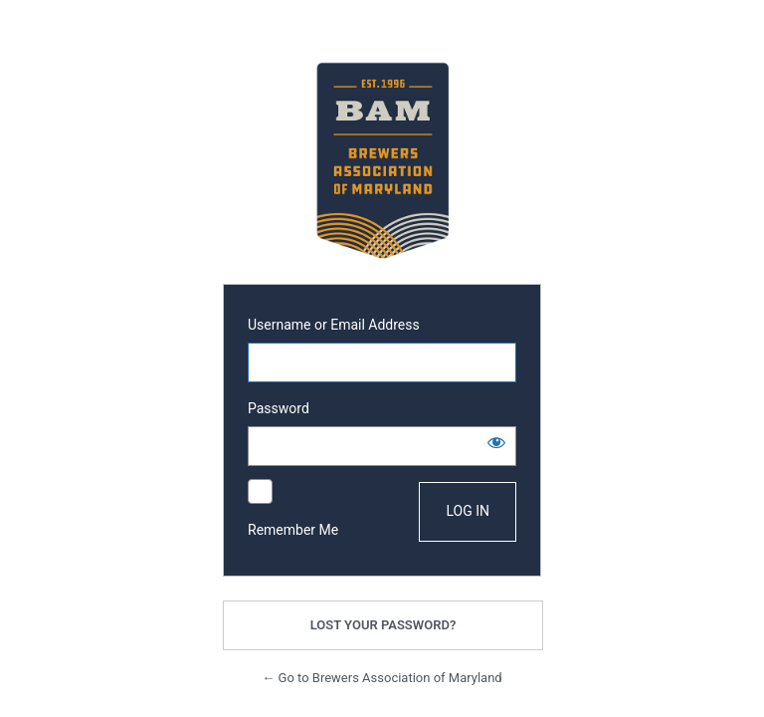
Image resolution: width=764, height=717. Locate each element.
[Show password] (496, 442)
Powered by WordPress (382, 160)
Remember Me (293, 530)
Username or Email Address (334, 325)
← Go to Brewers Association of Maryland (381, 677)
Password (278, 408)
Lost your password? (383, 624)
